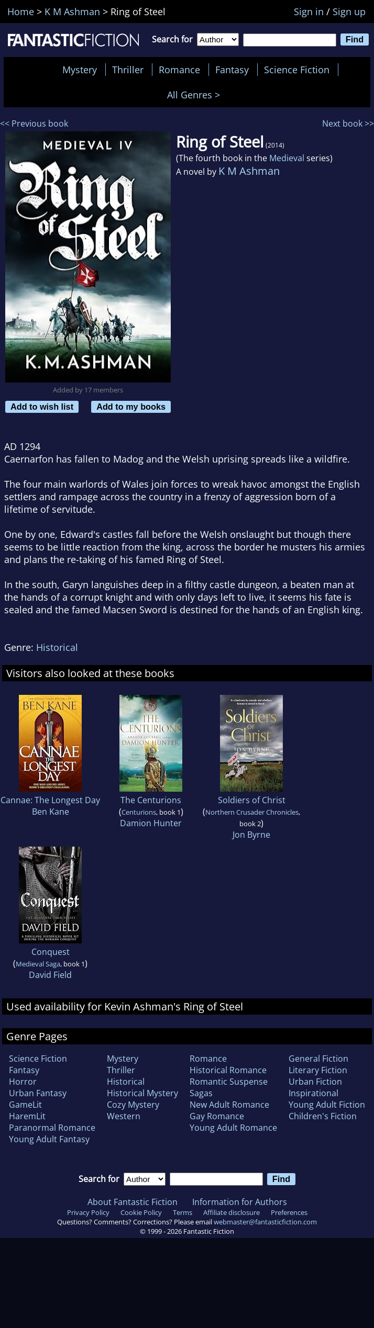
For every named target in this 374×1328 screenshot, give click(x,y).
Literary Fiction (318, 1070)
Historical (57, 647)
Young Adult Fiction (327, 1104)
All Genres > (196, 94)
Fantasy (232, 69)
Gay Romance (217, 1116)
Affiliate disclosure (231, 1212)
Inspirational (313, 1093)
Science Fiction (296, 69)
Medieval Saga (38, 964)
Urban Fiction (315, 1081)
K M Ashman (249, 171)
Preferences (289, 1212)
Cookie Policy (141, 1212)
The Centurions (150, 800)
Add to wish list (41, 406)
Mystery (79, 69)
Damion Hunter (151, 823)
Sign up (349, 11)
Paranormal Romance (52, 1127)
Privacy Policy (88, 1212)
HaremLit (27, 1116)
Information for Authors (239, 1202)
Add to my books (131, 406)
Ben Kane (50, 811)
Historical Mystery (142, 1093)
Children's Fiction (323, 1116)
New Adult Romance (229, 1104)
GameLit (25, 1104)
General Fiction (318, 1058)
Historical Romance (228, 1070)
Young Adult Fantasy (49, 1139)
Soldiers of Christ (251, 800)
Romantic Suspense (229, 1081)
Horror (23, 1081)
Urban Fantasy (38, 1093)
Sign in (309, 11)
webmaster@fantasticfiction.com (265, 1221)
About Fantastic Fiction (132, 1202)
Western (123, 1116)
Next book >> (348, 123)
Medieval (286, 158)
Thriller (128, 69)
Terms (182, 1212)
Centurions (139, 812)
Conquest (50, 952)
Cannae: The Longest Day (50, 800)
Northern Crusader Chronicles (252, 812)
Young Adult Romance (233, 1127)
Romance (179, 69)
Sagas (201, 1093)
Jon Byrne (251, 834)
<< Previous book (34, 123)
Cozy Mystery (133, 1104)
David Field (50, 975)
